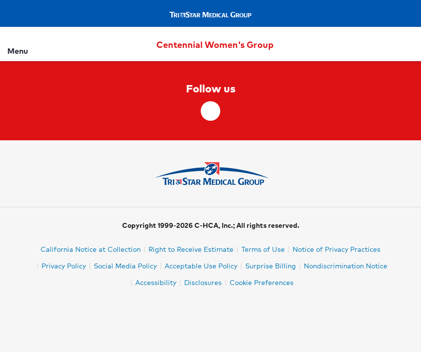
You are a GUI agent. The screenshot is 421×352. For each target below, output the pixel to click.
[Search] (408, 43)
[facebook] (210, 111)
